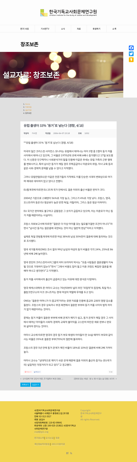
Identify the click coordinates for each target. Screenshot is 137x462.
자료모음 (28, 107)
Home (27, 104)
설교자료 (28, 110)
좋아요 (28, 372)
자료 (79, 28)
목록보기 (25, 384)
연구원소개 (39, 437)
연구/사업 (24, 28)
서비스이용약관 (58, 443)
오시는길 (49, 437)
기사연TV (45, 28)
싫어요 (37, 372)
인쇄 (110, 372)
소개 (114, 28)
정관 (57, 437)
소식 (63, 28)
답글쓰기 (35, 384)
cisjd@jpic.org (41, 431)
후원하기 (96, 28)
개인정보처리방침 (42, 443)
